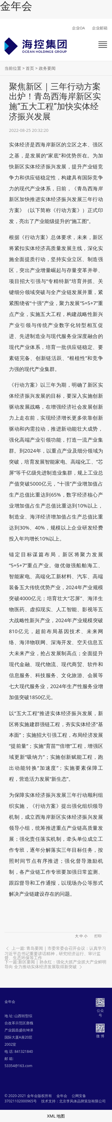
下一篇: (55, 965)
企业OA (78, 28)
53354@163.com (18, 1065)
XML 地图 (56, 1116)
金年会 (16, 6)
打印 (98, 935)
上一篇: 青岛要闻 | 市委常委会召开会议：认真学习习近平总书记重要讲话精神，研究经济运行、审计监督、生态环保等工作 (55, 953)
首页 (30, 68)
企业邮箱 (100, 28)
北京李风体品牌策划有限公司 (82, 1101)
